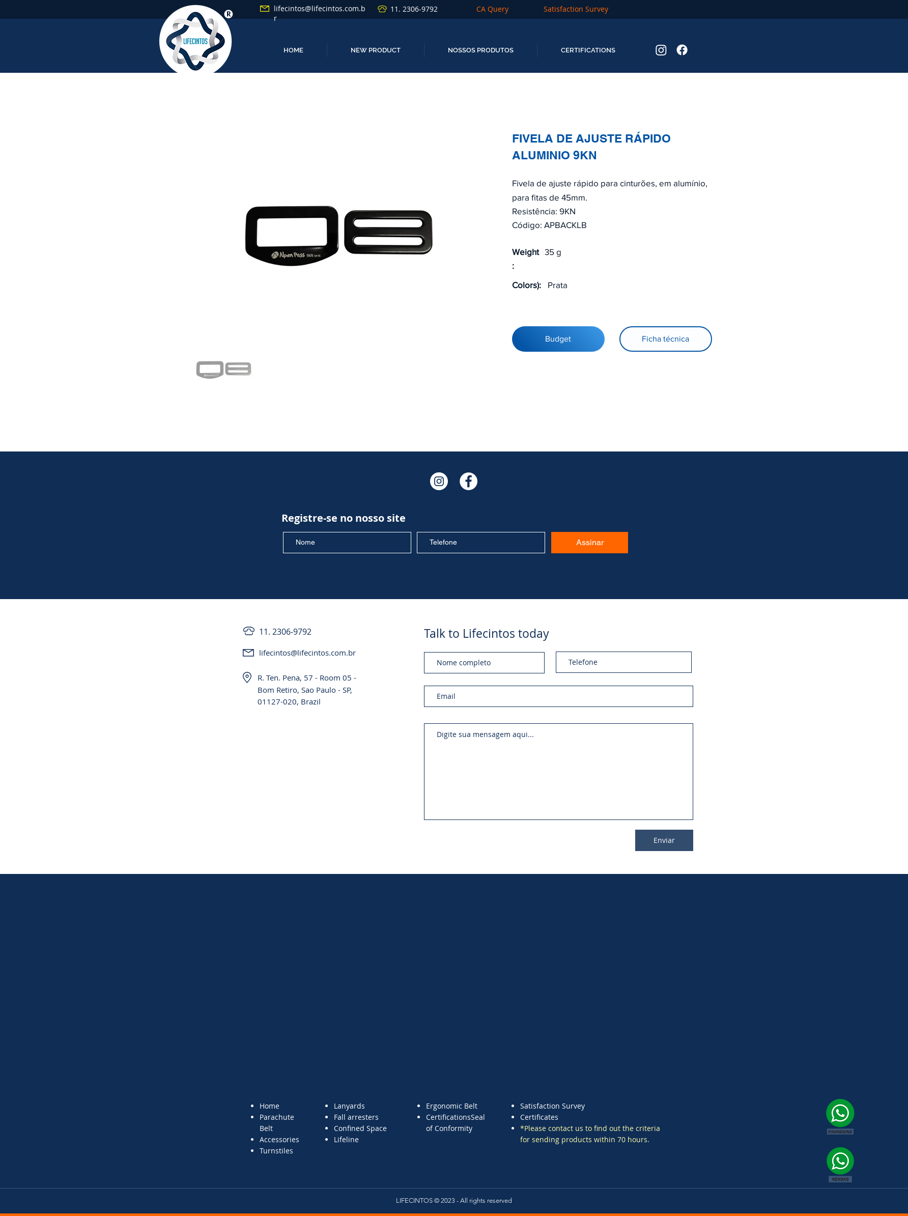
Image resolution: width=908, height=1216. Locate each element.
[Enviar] (664, 840)
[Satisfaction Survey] (576, 9)
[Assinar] (589, 542)
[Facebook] (682, 50)
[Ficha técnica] (665, 339)
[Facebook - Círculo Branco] (468, 481)
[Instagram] (661, 50)
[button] (375, 50)
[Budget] (558, 339)
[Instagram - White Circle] (439, 481)
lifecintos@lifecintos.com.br (307, 652)
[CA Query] (492, 9)
